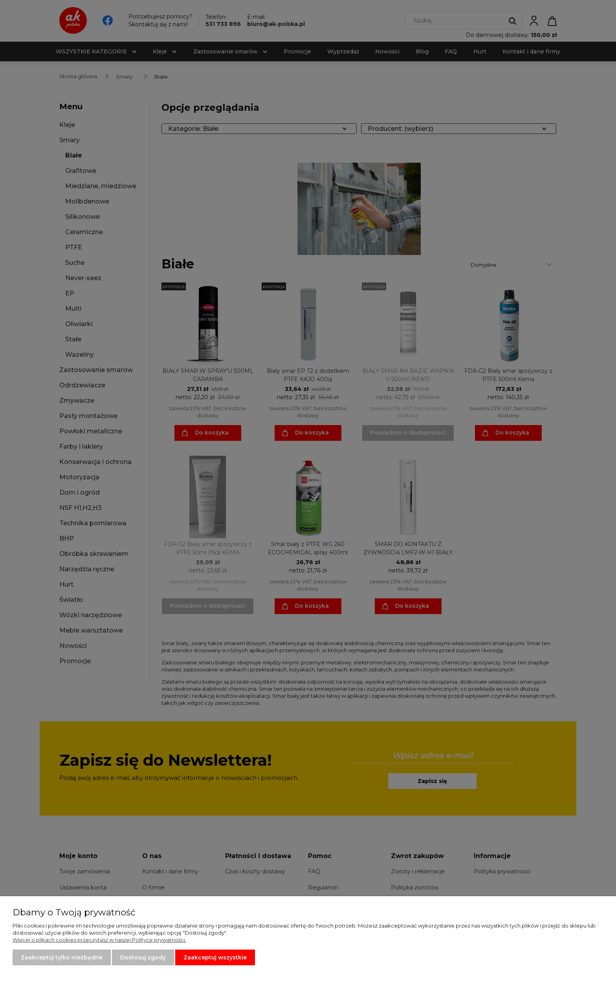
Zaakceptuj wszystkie (215, 957)
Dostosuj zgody (143, 957)
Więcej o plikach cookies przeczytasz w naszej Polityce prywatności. (99, 940)
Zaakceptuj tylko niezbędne (62, 957)
